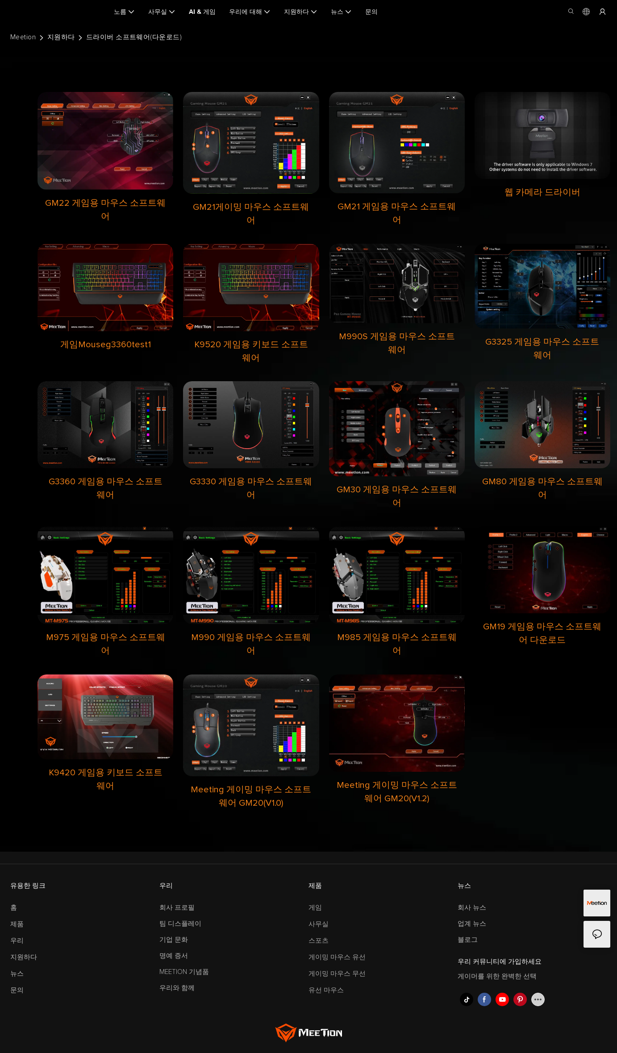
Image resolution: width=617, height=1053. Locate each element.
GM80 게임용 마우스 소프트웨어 (542, 488)
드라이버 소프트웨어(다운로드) (134, 37)
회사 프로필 (177, 907)
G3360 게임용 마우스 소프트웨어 (106, 488)
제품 (17, 924)
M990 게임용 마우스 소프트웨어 (251, 644)
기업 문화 (173, 939)
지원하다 (61, 37)
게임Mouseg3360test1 (105, 344)
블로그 (468, 939)
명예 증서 (173, 956)
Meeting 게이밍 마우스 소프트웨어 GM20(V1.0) (251, 796)
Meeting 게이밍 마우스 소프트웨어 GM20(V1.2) (397, 792)
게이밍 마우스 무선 (337, 973)
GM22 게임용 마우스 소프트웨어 (105, 210)
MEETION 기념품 (184, 972)
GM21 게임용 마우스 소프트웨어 (397, 213)
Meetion (23, 37)
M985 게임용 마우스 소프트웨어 (397, 644)
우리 (17, 940)
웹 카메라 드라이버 (542, 192)
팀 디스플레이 (180, 923)
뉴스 (17, 973)
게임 (315, 907)
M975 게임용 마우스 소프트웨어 (105, 644)
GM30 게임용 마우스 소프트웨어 (397, 496)
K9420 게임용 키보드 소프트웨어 (106, 779)
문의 (17, 990)
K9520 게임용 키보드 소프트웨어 (251, 351)
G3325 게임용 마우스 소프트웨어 (542, 348)
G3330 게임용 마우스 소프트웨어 (251, 488)
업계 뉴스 (472, 923)
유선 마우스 (326, 990)
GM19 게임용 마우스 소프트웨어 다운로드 (542, 633)
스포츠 (318, 940)
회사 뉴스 (472, 907)
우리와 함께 (177, 988)
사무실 (318, 924)
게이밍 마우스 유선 (337, 957)
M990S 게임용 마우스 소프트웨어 (397, 343)
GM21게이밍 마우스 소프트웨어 (251, 214)
